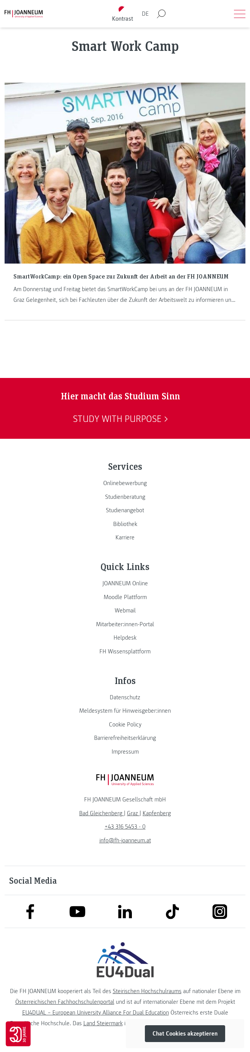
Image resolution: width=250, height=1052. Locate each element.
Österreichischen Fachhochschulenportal (64, 1002)
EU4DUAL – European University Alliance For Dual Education (95, 1012)
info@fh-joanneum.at (125, 840)
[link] (125, 483)
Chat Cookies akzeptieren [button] (185, 1033)
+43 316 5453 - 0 (125, 827)
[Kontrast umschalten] (122, 14)
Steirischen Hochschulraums (147, 991)
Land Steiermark (103, 1023)
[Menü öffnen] (239, 14)
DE (145, 14)
